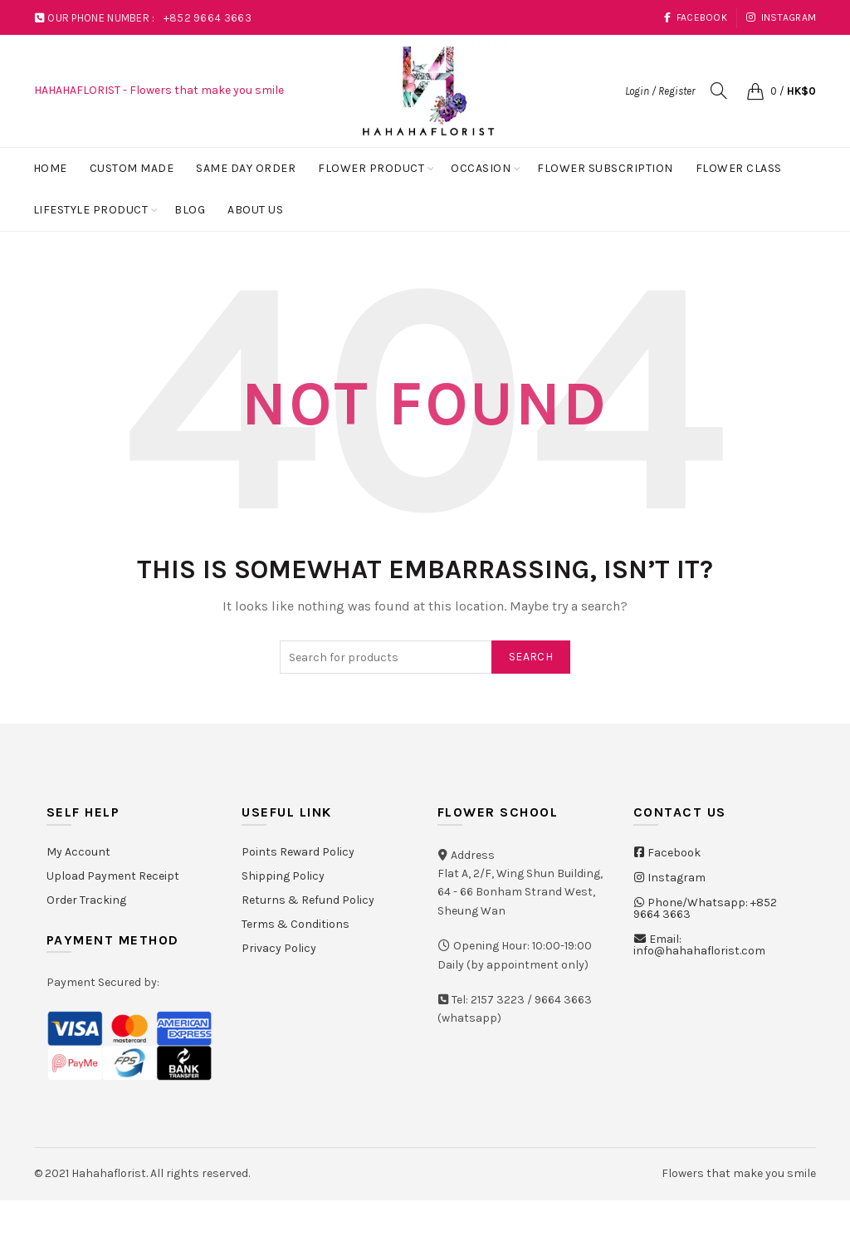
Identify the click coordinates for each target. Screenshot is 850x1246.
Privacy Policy (279, 948)
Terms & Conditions (295, 924)
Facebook (695, 17)
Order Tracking (86, 900)
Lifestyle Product (91, 210)
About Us (255, 210)
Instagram (780, 17)
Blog (189, 210)
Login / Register (660, 91)
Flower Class (739, 168)
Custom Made (132, 168)
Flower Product (371, 168)
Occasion (480, 168)
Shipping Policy (283, 876)
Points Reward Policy (298, 852)
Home (50, 168)
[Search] (719, 90)
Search (531, 657)
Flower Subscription (605, 168)
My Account (78, 852)
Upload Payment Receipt (112, 876)
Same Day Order (246, 168)
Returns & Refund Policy (308, 900)
